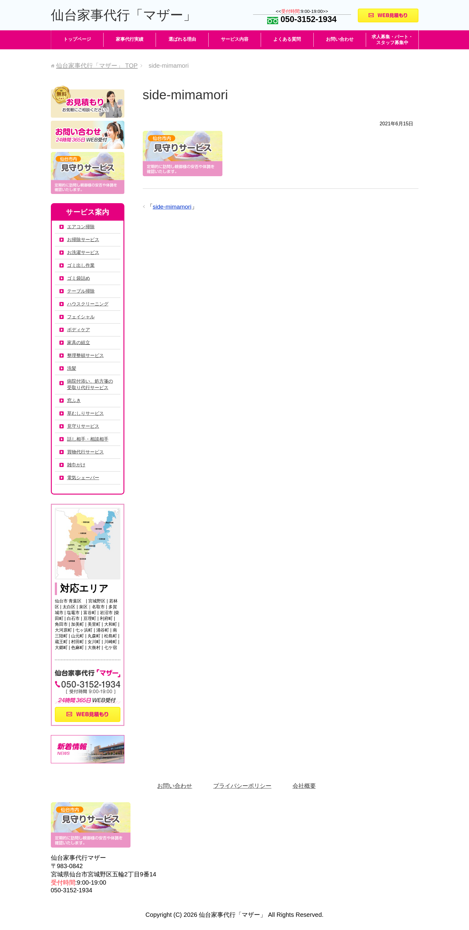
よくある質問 (287, 39)
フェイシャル (81, 317)
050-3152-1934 (302, 19)
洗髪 (72, 368)
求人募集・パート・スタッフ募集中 (392, 39)
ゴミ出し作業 (81, 265)
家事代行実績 (129, 39)
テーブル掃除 (81, 291)
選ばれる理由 (182, 39)
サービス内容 (234, 39)
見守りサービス (84, 426)
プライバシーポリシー (242, 786)
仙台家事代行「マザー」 (127, 15)
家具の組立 (79, 342)
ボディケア (79, 329)
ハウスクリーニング (89, 304)
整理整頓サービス (86, 355)
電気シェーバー (84, 477)
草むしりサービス (86, 413)
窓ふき (74, 400)
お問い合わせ (340, 39)
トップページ (77, 39)
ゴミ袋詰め (79, 278)
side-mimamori (173, 206)
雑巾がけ (77, 465)
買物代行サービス (86, 452)
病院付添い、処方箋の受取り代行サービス (91, 384)
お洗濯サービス (84, 252)
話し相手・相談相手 (89, 439)
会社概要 (306, 786)
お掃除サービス (84, 239)
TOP (97, 66)
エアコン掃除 (81, 227)
